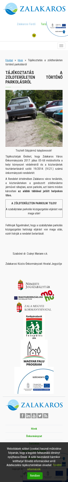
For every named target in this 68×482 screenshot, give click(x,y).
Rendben (35, 475)
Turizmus (46, 24)
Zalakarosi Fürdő (26, 24)
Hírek (20, 60)
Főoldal (9, 60)
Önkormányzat (34, 436)
